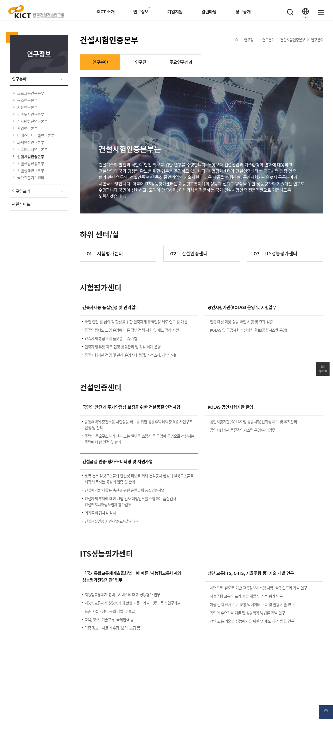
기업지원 (175, 11)
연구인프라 (21, 191)
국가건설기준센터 (30, 177)
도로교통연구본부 (30, 93)
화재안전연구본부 (30, 142)
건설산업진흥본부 (30, 163)
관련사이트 (21, 204)
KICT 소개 (106, 11)
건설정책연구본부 (30, 170)
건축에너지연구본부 (32, 149)
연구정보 (141, 11)
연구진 (140, 62)
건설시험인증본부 (30, 156)
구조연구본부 (27, 100)
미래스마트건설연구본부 (35, 135)
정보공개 (243, 11)
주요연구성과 (181, 62)
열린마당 (209, 11)
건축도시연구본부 (30, 114)
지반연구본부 (27, 107)
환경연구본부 (27, 128)
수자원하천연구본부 (32, 121)
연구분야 (19, 79)
